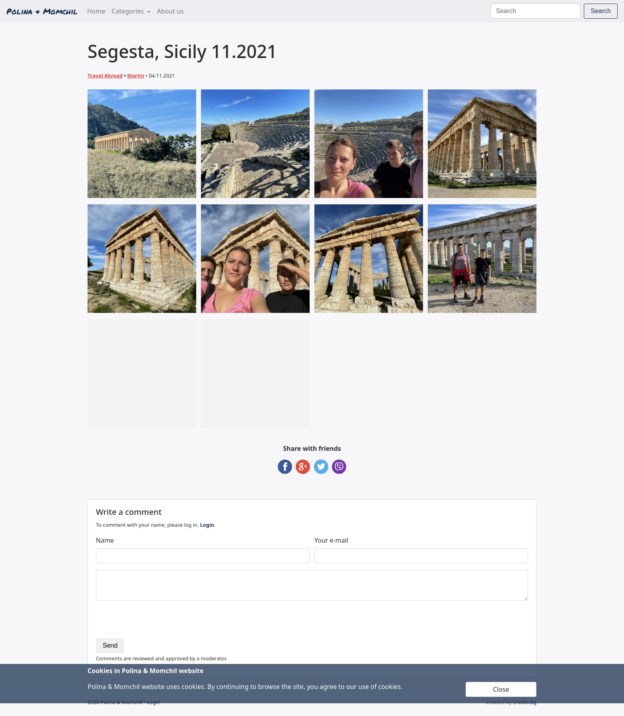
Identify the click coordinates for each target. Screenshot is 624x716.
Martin (135, 75)
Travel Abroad (105, 75)
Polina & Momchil (42, 11)
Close (501, 689)
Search (601, 11)
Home (98, 11)
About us (170, 11)
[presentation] (156, 622)
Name (105, 540)
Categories (129, 11)
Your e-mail (331, 540)
